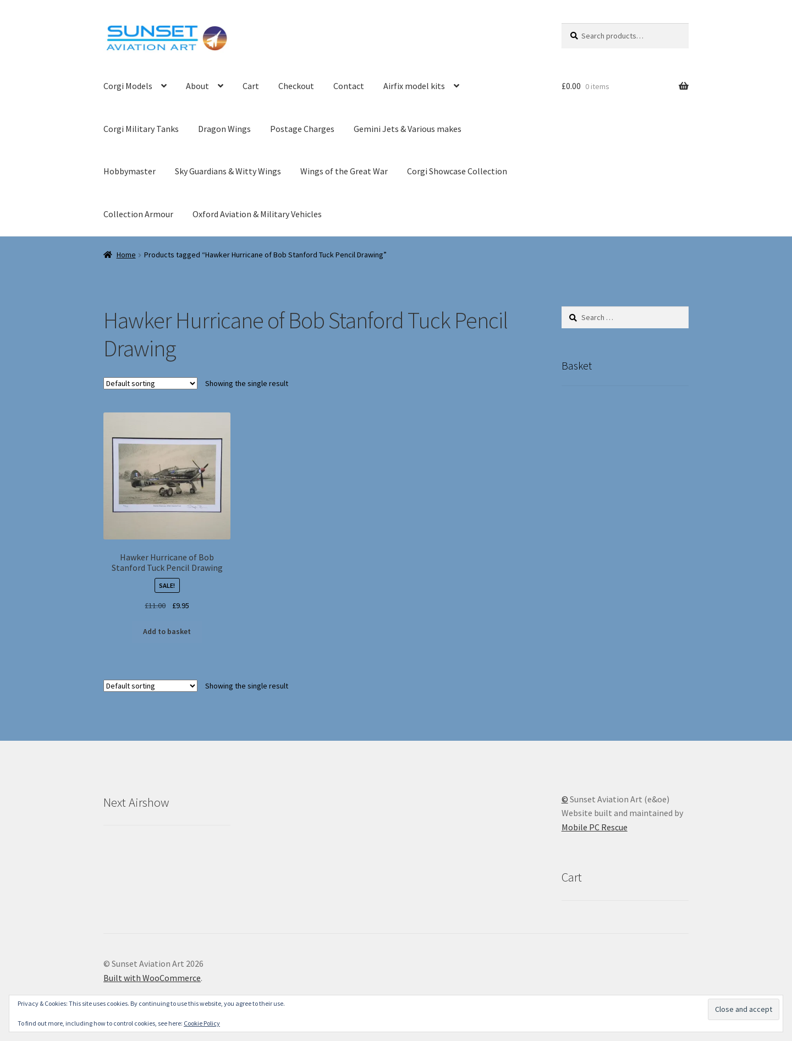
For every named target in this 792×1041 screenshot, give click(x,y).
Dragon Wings (224, 128)
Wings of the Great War (344, 171)
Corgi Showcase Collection (457, 171)
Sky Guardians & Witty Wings (228, 171)
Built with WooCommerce (152, 977)
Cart (251, 85)
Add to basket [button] (167, 631)
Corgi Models (127, 85)
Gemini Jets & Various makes (407, 128)
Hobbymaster (129, 171)
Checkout (296, 85)
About (197, 85)
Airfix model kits (414, 85)
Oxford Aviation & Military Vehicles (257, 213)
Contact (348, 85)
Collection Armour (138, 213)
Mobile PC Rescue (595, 827)
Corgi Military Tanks (141, 128)
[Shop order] (150, 383)
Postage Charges (302, 128)
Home (126, 255)
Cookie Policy (202, 1023)
